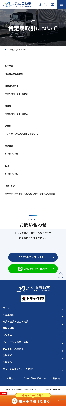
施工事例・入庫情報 (33, 349)
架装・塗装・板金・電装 (33, 322)
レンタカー (33, 335)
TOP (5, 49)
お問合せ (11, 378)
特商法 (56, 378)
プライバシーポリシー (34, 378)
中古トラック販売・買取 (33, 342)
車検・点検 (33, 328)
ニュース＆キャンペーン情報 (33, 369)
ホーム (33, 308)
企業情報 (33, 355)
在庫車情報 (33, 315)
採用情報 (33, 362)
